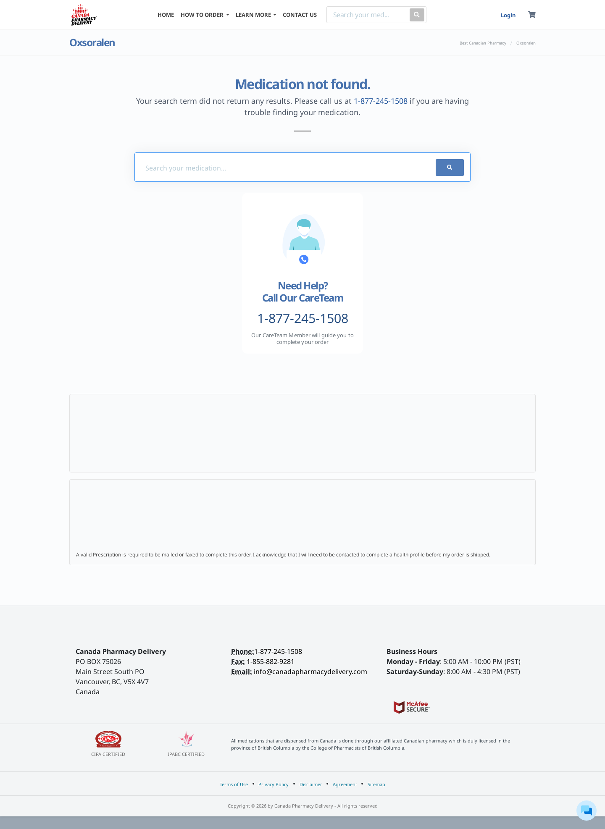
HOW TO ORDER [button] (203, 14)
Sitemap (376, 784)
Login (508, 15)
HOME (166, 14)
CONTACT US (300, 14)
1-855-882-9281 (271, 661)
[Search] (366, 15)
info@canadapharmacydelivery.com (310, 671)
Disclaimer (311, 784)
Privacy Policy (273, 784)
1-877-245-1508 (381, 101)
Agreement (345, 784)
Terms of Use (234, 784)
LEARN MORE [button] (254, 14)
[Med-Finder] (274, 167)
